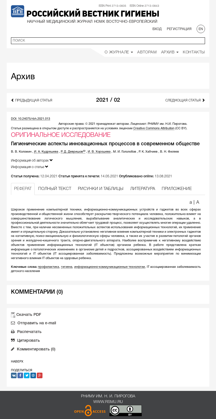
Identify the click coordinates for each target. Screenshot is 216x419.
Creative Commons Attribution (153, 128)
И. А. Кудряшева (46, 151)
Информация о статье (29, 167)
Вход (157, 29)
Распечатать (26, 332)
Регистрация (179, 29)
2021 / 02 (108, 100)
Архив (170, 52)
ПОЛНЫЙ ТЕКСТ (54, 189)
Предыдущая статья (31, 100)
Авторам (147, 52)
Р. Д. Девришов (73, 151)
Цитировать (25, 341)
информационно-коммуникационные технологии (109, 267)
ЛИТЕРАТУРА (142, 189)
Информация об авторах (32, 160)
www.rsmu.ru (108, 402)
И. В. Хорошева (99, 151)
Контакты (194, 52)
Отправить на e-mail (33, 324)
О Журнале (119, 52)
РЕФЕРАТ (23, 189)
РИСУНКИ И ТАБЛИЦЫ (100, 189)
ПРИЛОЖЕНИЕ (177, 189)
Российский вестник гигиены (92, 14)
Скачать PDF (28, 315)
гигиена (66, 267)
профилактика (48, 267)
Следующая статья (185, 100)
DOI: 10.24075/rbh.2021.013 (30, 118)
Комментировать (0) (33, 350)
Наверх (17, 361)
